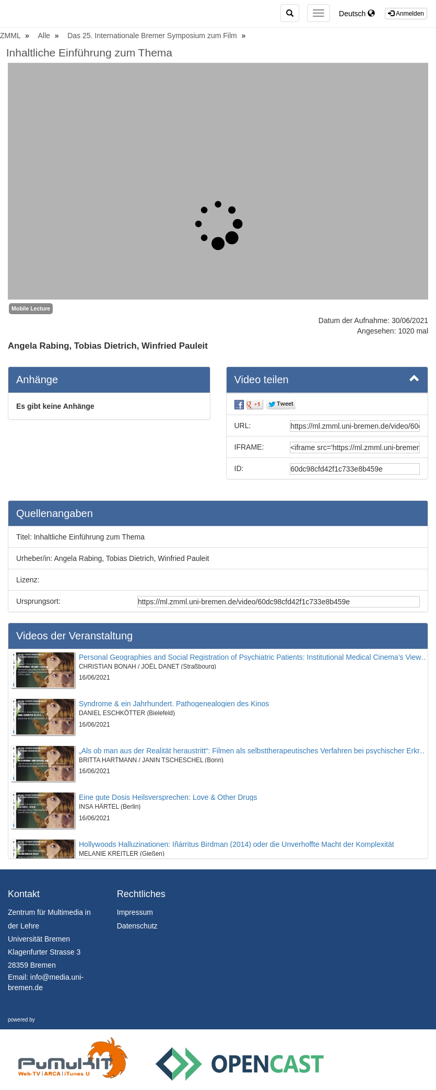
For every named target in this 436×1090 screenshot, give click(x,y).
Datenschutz (137, 926)
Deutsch (357, 13)
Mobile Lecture (30, 308)
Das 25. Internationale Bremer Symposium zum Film (153, 35)
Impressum (135, 912)
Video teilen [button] (327, 379)
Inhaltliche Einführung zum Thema (89, 53)
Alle (45, 35)
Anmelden (406, 13)
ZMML (11, 35)
